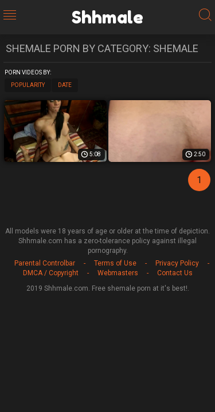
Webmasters (117, 273)
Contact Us (175, 273)
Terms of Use (115, 263)
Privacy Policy (177, 263)
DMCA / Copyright (51, 273)
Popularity (28, 85)
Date (65, 85)
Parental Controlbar (44, 263)
